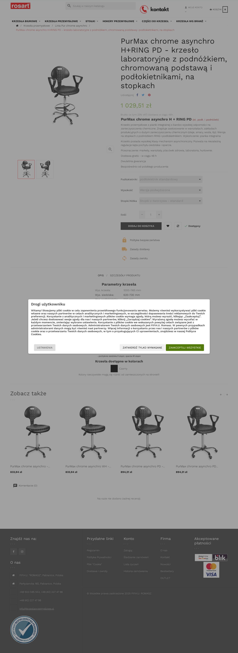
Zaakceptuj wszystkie (185, 347)
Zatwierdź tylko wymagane (142, 347)
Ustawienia (44, 347)
